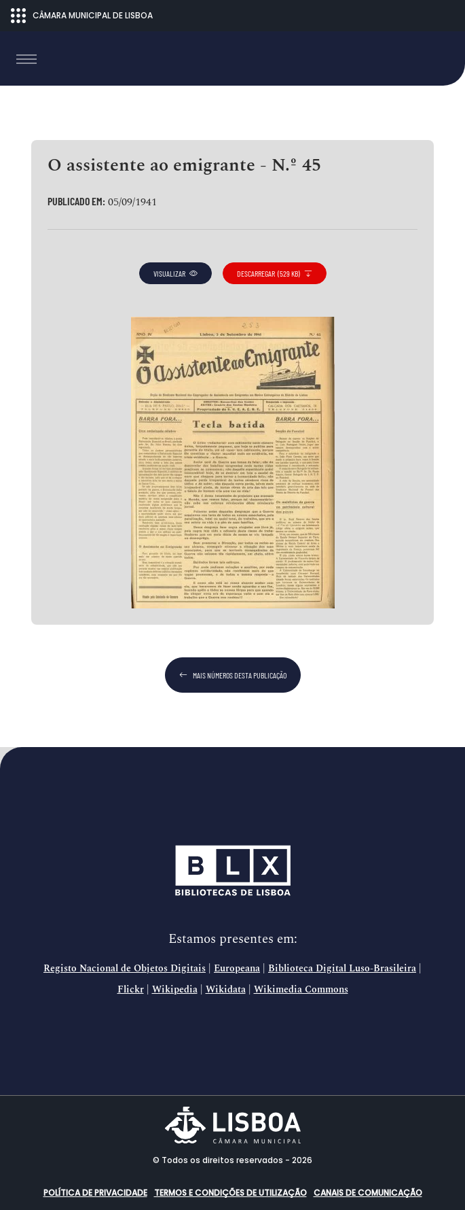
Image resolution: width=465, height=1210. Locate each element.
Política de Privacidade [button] (95, 1192)
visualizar (175, 273)
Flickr (130, 989)
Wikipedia (175, 989)
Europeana (237, 968)
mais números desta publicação (232, 675)
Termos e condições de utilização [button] (230, 1192)
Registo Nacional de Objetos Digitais (124, 968)
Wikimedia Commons (301, 989)
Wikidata (226, 989)
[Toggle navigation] (26, 59)
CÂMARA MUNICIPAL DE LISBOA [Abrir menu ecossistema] (82, 15)
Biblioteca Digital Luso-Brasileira (342, 968)
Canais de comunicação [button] (368, 1192)
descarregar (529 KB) (274, 273)
